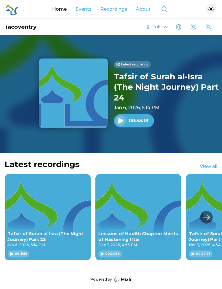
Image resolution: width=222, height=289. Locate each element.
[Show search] (164, 9)
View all (208, 166)
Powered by (111, 279)
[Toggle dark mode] (211, 9)
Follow (157, 27)
